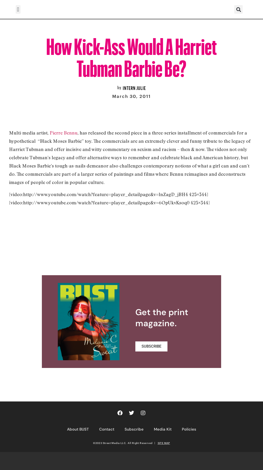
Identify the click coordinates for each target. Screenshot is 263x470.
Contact (106, 429)
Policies (189, 429)
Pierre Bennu (64, 133)
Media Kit (163, 429)
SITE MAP (164, 442)
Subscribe (134, 429)
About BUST (78, 429)
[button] (18, 9)
